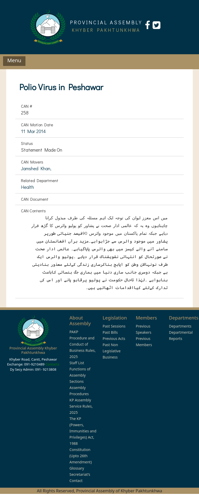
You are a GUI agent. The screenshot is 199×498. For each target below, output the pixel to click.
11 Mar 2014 (33, 131)
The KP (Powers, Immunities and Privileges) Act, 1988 (82, 431)
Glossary (76, 468)
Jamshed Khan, (36, 168)
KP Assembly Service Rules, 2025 (81, 406)
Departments (180, 326)
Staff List (76, 362)
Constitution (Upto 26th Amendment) (80, 455)
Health (27, 187)
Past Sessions (114, 326)
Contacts (52, 364)
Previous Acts (114, 338)
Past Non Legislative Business (111, 351)
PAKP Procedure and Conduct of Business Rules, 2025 (82, 344)
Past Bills (110, 332)
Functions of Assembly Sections (79, 375)
